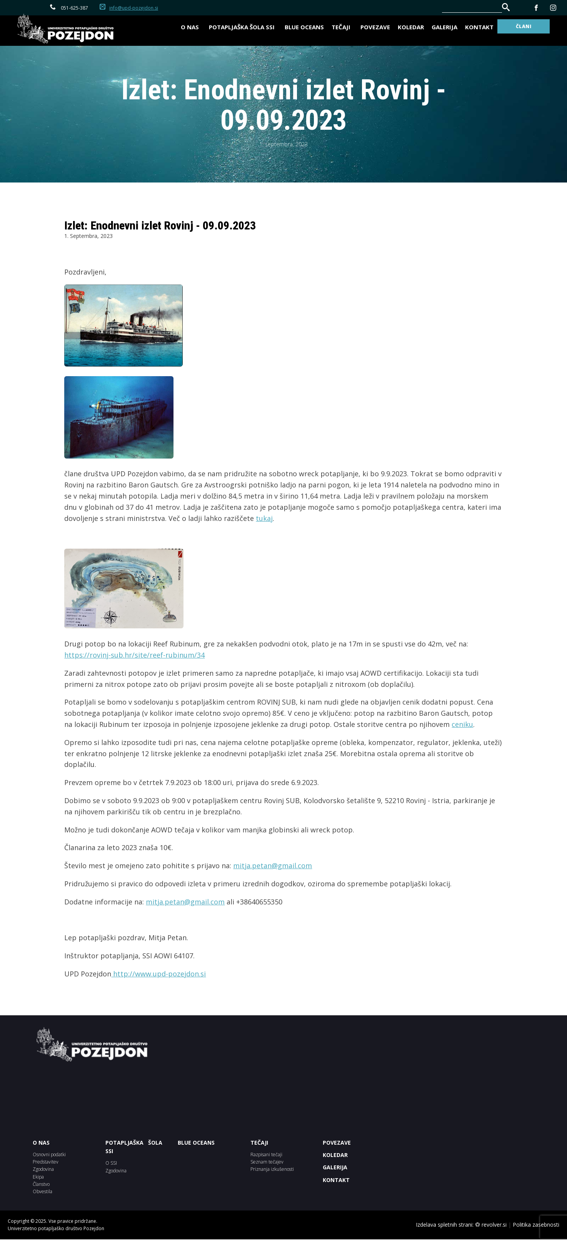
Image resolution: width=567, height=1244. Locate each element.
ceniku (462, 724)
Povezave (375, 27)
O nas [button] (191, 27)
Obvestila (42, 1191)
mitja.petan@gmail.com (272, 865)
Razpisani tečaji (266, 1154)
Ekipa (38, 1177)
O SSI (111, 1163)
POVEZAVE (337, 1142)
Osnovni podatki (49, 1154)
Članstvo (41, 1184)
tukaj (264, 518)
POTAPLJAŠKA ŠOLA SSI (134, 1147)
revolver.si (494, 1224)
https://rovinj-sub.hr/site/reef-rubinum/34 (134, 655)
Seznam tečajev (267, 1162)
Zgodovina (43, 1169)
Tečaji (342, 27)
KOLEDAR (335, 1155)
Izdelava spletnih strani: (445, 1224)
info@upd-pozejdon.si (133, 8)
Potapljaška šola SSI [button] (243, 27)
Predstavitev (45, 1162)
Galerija (444, 27)
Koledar (411, 27)
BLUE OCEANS (304, 27)
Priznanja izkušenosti (272, 1169)
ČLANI (524, 26)
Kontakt (479, 27)
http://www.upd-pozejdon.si (158, 973)
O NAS (41, 1142)
